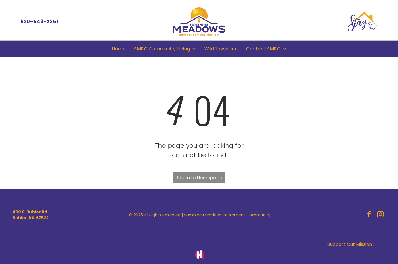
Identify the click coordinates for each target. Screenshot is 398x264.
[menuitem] (118, 49)
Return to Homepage (199, 177)
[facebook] (369, 215)
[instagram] (380, 215)
